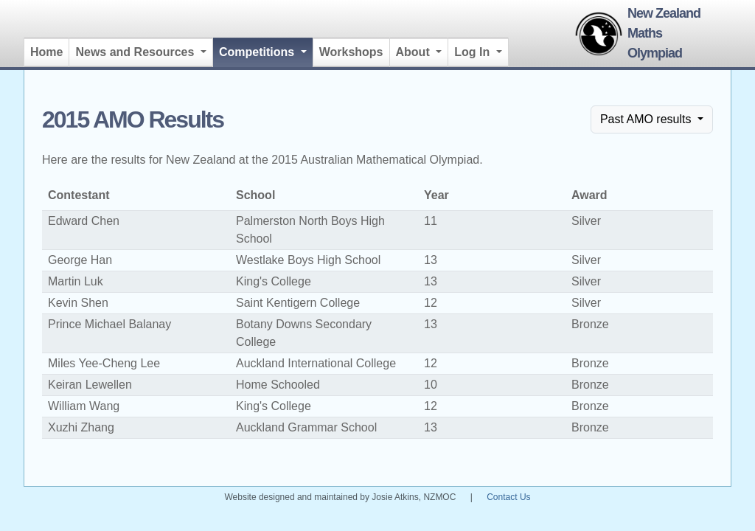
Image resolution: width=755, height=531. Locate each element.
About (415, 52)
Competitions (266, 50)
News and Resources (136, 52)
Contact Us (508, 497)
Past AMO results (647, 119)
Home (46, 52)
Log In (473, 52)
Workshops (351, 52)
